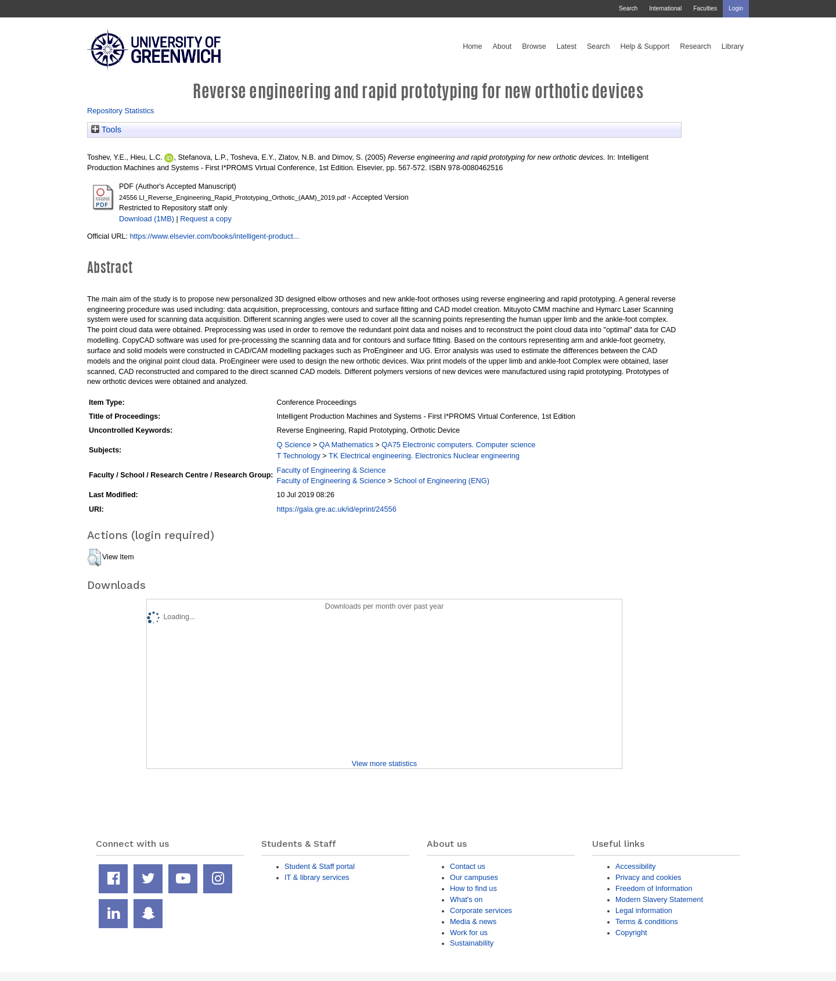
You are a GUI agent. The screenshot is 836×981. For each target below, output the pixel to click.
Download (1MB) (146, 218)
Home (472, 46)
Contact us (467, 866)
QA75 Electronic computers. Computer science (458, 444)
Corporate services (481, 910)
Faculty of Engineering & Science (330, 470)
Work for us (469, 932)
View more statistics (384, 763)
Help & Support (645, 46)
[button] (94, 557)
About (501, 46)
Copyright (631, 932)
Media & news (473, 921)
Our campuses (474, 877)
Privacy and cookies (648, 877)
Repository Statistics (120, 110)
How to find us (473, 888)
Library (733, 46)
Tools (106, 129)
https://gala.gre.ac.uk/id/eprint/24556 (336, 509)
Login (736, 8)
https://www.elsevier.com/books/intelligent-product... (214, 236)
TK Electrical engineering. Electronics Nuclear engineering (424, 455)
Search (628, 8)
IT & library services (316, 877)
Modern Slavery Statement (659, 899)
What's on (466, 899)
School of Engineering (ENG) (441, 480)
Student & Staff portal (319, 866)
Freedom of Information (654, 888)
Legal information (643, 910)
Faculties (705, 8)
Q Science (293, 444)
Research (695, 46)
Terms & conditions (646, 921)
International (665, 8)
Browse (534, 46)
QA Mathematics (346, 444)
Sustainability (471, 943)
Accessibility (635, 866)
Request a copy (206, 218)
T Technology (298, 455)
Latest (566, 46)
